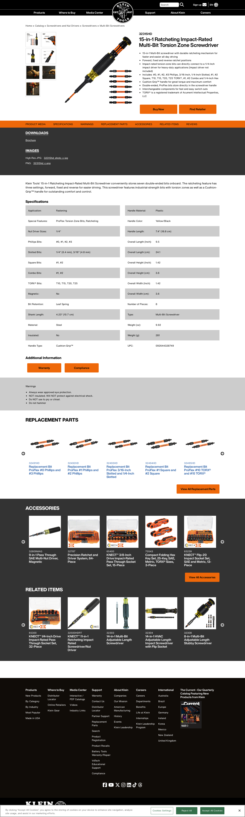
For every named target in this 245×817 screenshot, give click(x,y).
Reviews (191, 124)
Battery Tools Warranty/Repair (101, 753)
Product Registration (98, 738)
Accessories (143, 124)
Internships (142, 718)
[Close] (239, 812)
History (118, 716)
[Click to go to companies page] (211, 4)
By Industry (32, 707)
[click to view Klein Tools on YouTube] (111, 786)
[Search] (169, 4)
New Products (33, 695)
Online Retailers (57, 705)
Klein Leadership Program (145, 725)
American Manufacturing (122, 708)
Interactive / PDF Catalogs (77, 697)
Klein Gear (54, 710)
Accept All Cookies (212, 812)
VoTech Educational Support (98, 764)
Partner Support (100, 716)
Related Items (169, 124)
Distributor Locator (53, 697)
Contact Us (98, 701)
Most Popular (33, 712)
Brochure (31, 140)
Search (96, 731)
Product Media (36, 124)
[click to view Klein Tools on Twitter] (117, 786)
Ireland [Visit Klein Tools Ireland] (162, 718)
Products (39, 12)
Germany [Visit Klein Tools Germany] (163, 712)
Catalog (39, 25)
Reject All (187, 812)
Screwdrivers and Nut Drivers (63, 25)
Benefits (140, 707)
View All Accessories (202, 577)
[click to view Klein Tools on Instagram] (123, 786)
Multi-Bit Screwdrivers (112, 25)
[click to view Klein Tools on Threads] (140, 786)
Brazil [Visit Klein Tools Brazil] (161, 701)
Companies (120, 695)
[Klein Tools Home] (122, 12)
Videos (73, 705)
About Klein (178, 12)
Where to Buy (67, 12)
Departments (143, 701)
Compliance (81, 368)
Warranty (44, 368)
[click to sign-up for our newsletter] (200, 4)
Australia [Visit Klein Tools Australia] (163, 695)
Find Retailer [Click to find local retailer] (198, 109)
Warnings (86, 124)
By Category (32, 701)
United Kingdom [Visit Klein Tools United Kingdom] (167, 740)
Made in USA (33, 718)
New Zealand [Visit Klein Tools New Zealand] (165, 735)
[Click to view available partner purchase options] (158, 109)
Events (117, 721)
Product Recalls (101, 745)
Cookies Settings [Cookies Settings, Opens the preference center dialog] (162, 812)
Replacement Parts (114, 124)
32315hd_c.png (42, 163)
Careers (206, 12)
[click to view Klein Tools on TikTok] (135, 786)
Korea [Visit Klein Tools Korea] (161, 724)
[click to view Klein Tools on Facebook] (105, 786)
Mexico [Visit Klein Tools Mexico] (162, 729)
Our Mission (120, 701)
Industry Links (77, 710)
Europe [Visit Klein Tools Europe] (162, 707)
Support (150, 12)
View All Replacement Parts (198, 489)
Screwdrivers (89, 25)
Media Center (94, 12)
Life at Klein (143, 712)
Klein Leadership (123, 727)
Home (29, 25)
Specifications (63, 124)
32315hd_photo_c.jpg (56, 158)
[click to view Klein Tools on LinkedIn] (129, 786)
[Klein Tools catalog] (197, 693)
